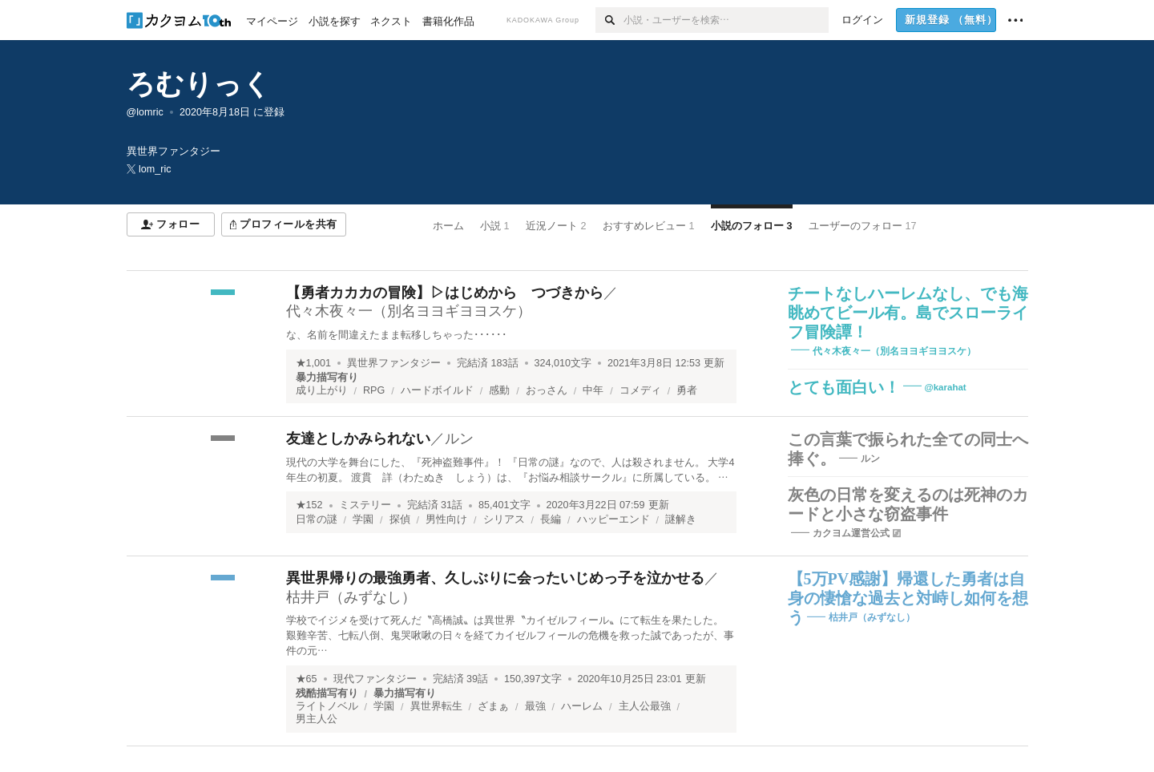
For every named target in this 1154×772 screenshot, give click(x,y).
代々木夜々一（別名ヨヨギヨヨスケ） (408, 311)
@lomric (145, 112)
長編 (550, 519)
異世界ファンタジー (394, 363)
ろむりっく (199, 83)
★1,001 (314, 363)
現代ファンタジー (375, 679)
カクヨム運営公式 (851, 533)
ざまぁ (493, 706)
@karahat (945, 387)
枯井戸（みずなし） (351, 597)
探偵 (399, 519)
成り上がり (322, 390)
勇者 (686, 390)
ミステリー (365, 505)
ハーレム (582, 706)
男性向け (446, 519)
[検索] (609, 20)
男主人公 (316, 719)
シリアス (504, 519)
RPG (374, 390)
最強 (535, 706)
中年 (593, 390)
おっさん (546, 390)
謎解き (680, 519)
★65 (306, 679)
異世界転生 (436, 706)
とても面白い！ (844, 387)
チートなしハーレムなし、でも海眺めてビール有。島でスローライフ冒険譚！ (908, 313)
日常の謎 (316, 519)
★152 (309, 505)
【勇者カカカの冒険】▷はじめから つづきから (444, 293)
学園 (363, 519)
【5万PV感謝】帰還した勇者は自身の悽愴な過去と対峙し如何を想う (908, 598)
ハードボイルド (437, 390)
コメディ (640, 390)
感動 (499, 390)
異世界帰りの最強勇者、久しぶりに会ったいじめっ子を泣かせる (495, 578)
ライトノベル (327, 706)
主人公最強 (645, 706)
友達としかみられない (358, 438)
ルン (459, 438)
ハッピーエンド (613, 519)
